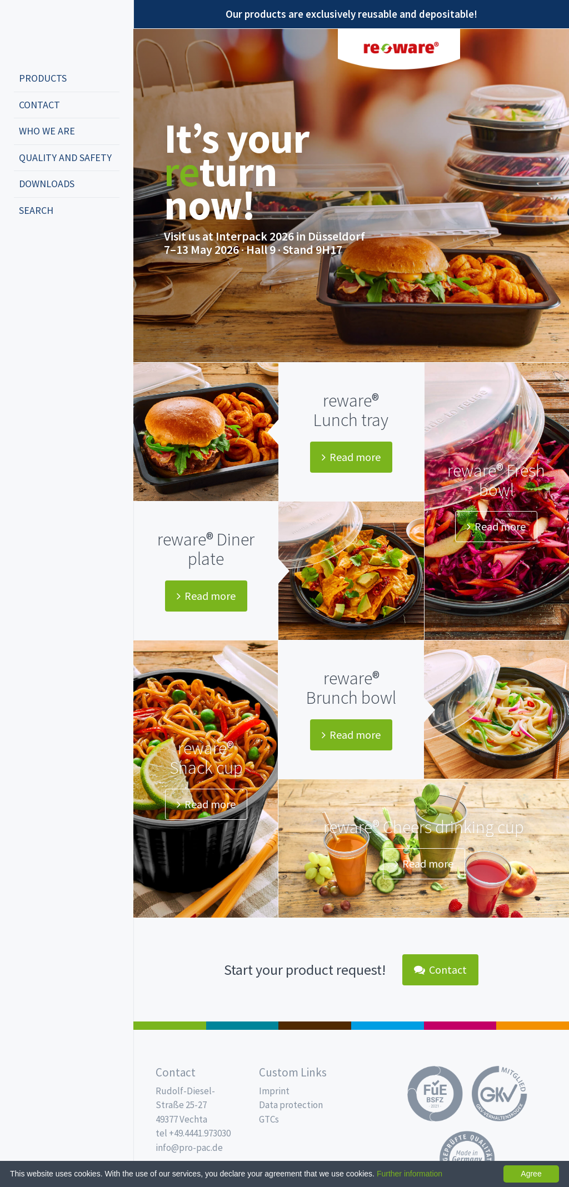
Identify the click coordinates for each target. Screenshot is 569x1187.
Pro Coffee (314, 1025)
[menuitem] (66, 79)
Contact (39, 104)
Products (43, 78)
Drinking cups (387, 1025)
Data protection (291, 1105)
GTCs (269, 1119)
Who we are (47, 130)
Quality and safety (65, 157)
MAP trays (242, 1025)
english (42, 247)
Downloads (46, 183)
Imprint (274, 1091)
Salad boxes (169, 1025)
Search (36, 210)
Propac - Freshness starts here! (55, 33)
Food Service (460, 1025)
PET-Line (532, 1025)
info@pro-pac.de (189, 1147)
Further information (409, 1173)
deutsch (25, 247)
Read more (351, 457)
